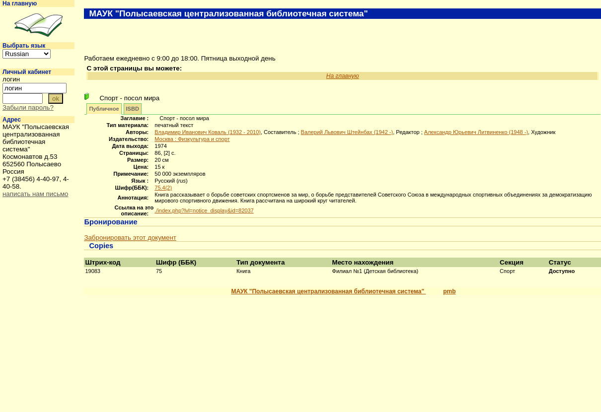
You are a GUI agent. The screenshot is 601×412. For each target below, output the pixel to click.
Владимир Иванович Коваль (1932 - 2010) (207, 132)
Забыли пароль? (28, 107)
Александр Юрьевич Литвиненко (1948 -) (476, 132)
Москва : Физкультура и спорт (191, 139)
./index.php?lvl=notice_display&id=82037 (203, 210)
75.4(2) (163, 188)
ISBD (132, 109)
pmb (449, 291)
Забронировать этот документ (130, 237)
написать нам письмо (35, 194)
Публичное (104, 109)
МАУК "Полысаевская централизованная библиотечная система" (328, 291)
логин (11, 79)
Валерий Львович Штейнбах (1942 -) (347, 132)
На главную (19, 3)
